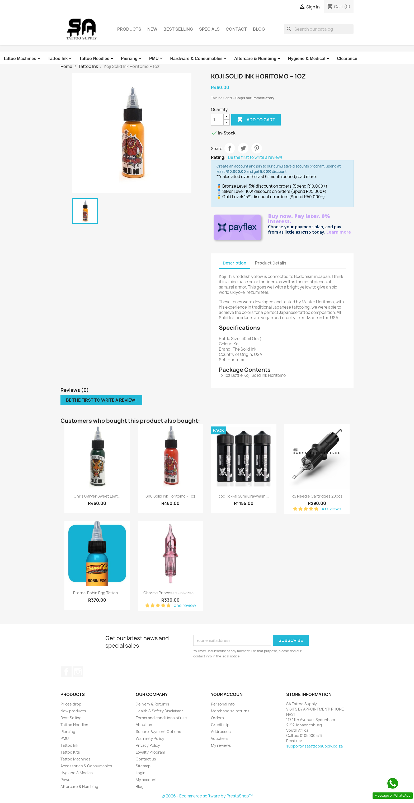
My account (146, 779)
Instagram (78, 671)
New (152, 29)
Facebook (66, 671)
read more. (306, 176)
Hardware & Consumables (199, 59)
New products (73, 710)
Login (140, 772)
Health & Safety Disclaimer (159, 710)
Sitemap (143, 765)
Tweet (243, 148)
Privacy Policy (148, 745)
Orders (217, 717)
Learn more (338, 232)
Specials (209, 29)
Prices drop (70, 704)
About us (144, 724)
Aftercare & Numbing (258, 59)
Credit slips (221, 724)
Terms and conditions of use (161, 717)
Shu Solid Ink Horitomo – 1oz (170, 496)
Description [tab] (234, 263)
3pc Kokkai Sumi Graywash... (243, 496)
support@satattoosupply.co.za (314, 746)
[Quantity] (217, 120)
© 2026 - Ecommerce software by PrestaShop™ (207, 796)
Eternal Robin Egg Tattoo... (97, 592)
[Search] (319, 29)
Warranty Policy (150, 738)
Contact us (146, 759)
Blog (259, 29)
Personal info (223, 704)
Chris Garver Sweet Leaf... (97, 496)
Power (66, 779)
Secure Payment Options (158, 731)
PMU (156, 59)
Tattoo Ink (60, 59)
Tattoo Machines (22, 59)
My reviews (221, 745)
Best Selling (178, 29)
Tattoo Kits (70, 752)
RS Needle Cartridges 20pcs (316, 496)
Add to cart (256, 119)
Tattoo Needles (97, 59)
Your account (228, 694)
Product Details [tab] (270, 263)
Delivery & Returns (152, 704)
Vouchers (219, 738)
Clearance (347, 58)
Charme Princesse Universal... (170, 592)
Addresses (221, 731)
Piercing (132, 59)
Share (229, 148)
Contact (236, 29)
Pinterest (256, 148)
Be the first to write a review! (255, 157)
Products (129, 29)
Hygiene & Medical (309, 59)
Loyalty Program (150, 752)
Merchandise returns (230, 710)
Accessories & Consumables (86, 765)
